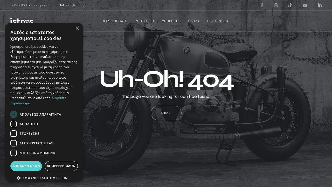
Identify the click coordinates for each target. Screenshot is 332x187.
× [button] (77, 28)
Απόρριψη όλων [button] (61, 166)
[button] (44, 178)
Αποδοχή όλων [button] (26, 166)
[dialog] (44, 102)
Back (166, 113)
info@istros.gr (72, 5)
